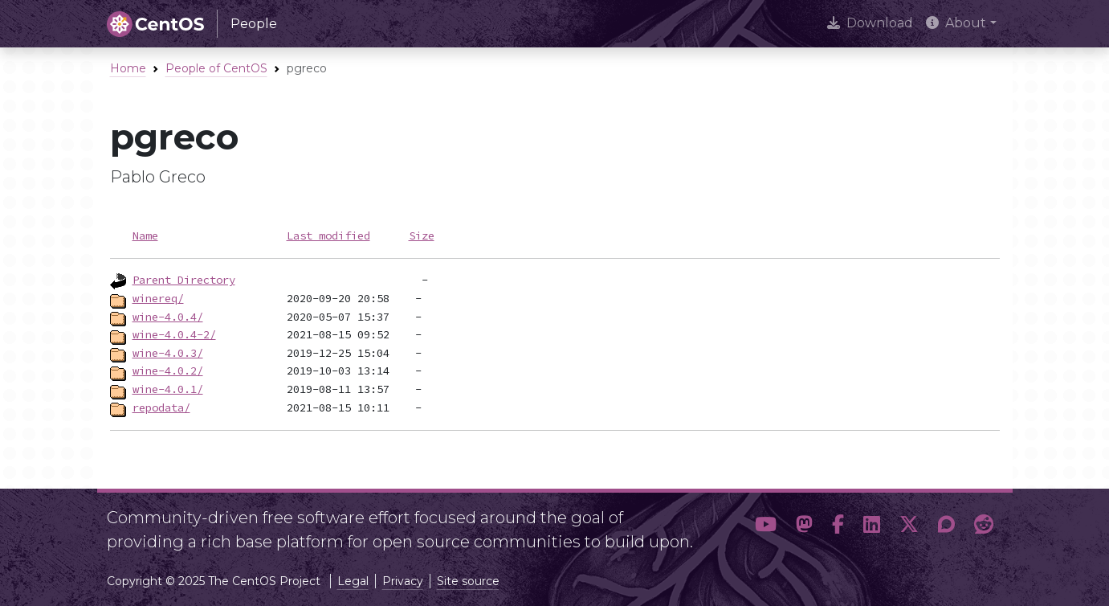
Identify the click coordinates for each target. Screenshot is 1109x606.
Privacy (402, 581)
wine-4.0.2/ (168, 370)
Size (421, 235)
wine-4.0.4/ (168, 316)
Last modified (328, 235)
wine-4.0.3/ (168, 353)
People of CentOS (216, 68)
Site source (468, 581)
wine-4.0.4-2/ (174, 334)
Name (145, 235)
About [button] (956, 23)
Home (128, 68)
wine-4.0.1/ (168, 389)
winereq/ (158, 298)
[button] (765, 525)
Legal (353, 581)
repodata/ (161, 407)
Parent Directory (184, 279)
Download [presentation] (870, 23)
